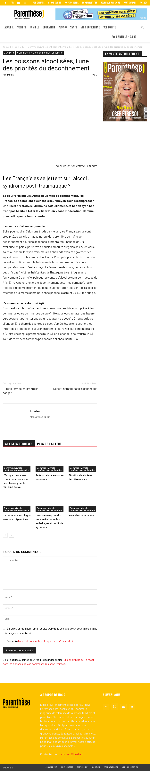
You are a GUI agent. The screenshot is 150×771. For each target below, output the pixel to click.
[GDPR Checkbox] (4, 641)
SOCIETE (21, 27)
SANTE (73, 27)
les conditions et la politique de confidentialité (45, 641)
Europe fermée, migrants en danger (20, 391)
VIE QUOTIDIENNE (90, 27)
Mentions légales (130, 767)
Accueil (7, 46)
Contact (96, 767)
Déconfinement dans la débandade (75, 388)
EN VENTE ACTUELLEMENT (122, 54)
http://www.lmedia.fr (40, 417)
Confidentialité (111, 767)
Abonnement (54, 2)
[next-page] (11, 535)
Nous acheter (72, 2)
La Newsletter (89, 2)
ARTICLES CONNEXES (18, 444)
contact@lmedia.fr (72, 754)
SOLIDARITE (109, 27)
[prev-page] (5, 535)
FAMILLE (34, 27)
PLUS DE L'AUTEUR (49, 444)
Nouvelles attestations (81, 515)
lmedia (10, 74)
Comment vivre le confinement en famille (50, 46)
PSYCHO (62, 27)
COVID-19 (19, 46)
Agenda (143, 2)
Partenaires (130, 2)
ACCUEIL (9, 27)
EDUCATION (49, 27)
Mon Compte (38, 2)
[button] (142, 27)
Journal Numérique (110, 2)
